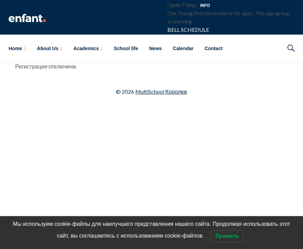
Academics (86, 48)
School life (126, 48)
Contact (214, 48)
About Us (47, 48)
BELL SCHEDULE (188, 29)
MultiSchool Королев (161, 91)
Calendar (183, 48)
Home (15, 48)
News (155, 48)
